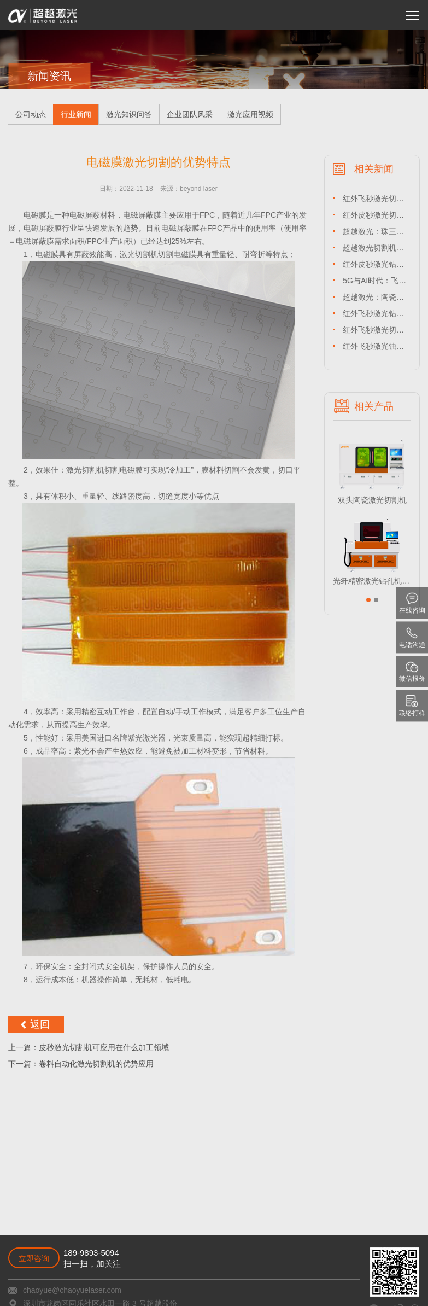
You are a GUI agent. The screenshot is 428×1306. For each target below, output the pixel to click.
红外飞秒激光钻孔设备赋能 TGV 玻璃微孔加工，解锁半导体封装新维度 (377, 313)
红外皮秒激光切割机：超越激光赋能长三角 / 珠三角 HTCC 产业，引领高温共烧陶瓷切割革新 (377, 215)
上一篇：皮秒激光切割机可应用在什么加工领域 (88, 1047)
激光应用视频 (250, 114)
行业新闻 (76, 114)
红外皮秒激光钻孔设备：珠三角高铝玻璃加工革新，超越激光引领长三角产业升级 (377, 264)
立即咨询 (34, 1258)
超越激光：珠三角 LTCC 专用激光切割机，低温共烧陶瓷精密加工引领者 (377, 231)
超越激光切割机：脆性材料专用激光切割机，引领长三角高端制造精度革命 (377, 247)
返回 (40, 1024)
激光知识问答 (129, 114)
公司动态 (30, 114)
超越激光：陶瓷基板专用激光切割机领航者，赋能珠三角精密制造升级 (377, 297)
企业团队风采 (190, 114)
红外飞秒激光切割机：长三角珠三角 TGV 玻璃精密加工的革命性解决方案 (377, 329)
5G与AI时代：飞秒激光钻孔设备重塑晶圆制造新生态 (377, 280)
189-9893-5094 (91, 1252)
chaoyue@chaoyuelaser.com (72, 1290)
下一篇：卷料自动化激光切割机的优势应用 (81, 1063)
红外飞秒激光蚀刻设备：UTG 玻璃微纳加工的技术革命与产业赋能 (377, 346)
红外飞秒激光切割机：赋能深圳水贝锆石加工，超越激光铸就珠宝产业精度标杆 (377, 198)
